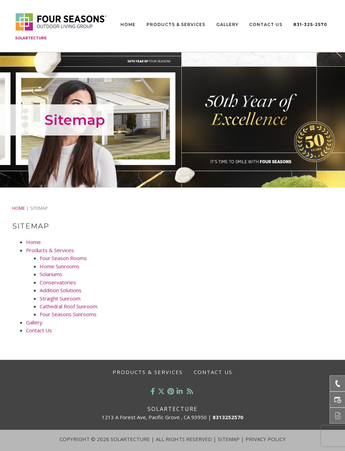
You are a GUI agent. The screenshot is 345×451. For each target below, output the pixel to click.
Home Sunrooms (59, 266)
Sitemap (229, 439)
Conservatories (58, 282)
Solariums (51, 274)
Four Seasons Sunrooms (68, 314)
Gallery (227, 24)
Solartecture (31, 38)
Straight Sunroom (60, 298)
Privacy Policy (265, 439)
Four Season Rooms (63, 258)
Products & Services (175, 24)
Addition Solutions (60, 290)
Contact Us (265, 24)
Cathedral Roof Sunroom (68, 306)
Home (128, 24)
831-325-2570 (310, 24)
